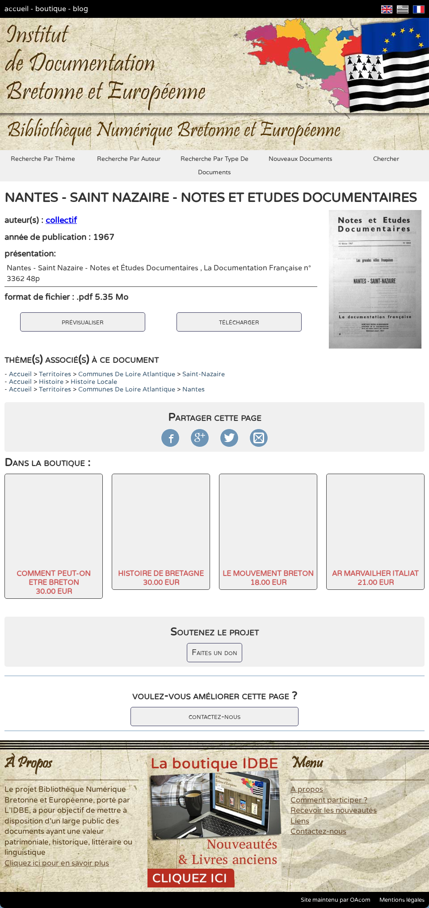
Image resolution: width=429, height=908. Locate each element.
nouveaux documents (300, 159)
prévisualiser (83, 322)
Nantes (193, 389)
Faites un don (214, 652)
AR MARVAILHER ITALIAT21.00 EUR (375, 578)
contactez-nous (214, 716)
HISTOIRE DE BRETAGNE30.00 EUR (161, 578)
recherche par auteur (128, 159)
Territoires (55, 374)
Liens (299, 821)
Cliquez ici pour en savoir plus (56, 863)
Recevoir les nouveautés (333, 810)
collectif (61, 220)
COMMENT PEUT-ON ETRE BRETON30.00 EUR (54, 582)
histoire (51, 382)
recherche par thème (43, 159)
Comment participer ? (328, 800)
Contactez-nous (318, 831)
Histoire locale (94, 382)
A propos (306, 789)
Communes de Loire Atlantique (126, 374)
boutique (50, 8)
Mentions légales (402, 900)
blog (80, 8)
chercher (386, 159)
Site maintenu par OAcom (335, 900)
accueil (16, 8)
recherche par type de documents (214, 166)
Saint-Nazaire (203, 374)
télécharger (239, 322)
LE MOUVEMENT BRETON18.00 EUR (268, 578)
